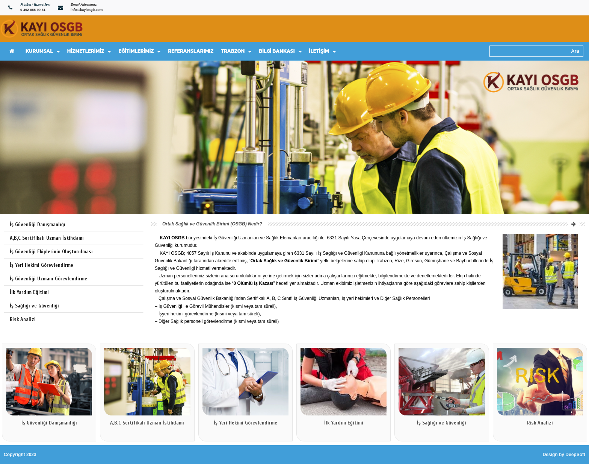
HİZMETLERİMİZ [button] (89, 51)
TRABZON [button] (236, 51)
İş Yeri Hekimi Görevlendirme (41, 265)
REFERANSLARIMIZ (190, 51)
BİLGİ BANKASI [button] (280, 51)
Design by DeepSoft (564, 454)
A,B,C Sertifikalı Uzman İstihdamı (47, 238)
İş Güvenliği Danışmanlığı (37, 224)
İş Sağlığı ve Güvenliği (34, 306)
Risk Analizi (23, 319)
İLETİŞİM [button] (322, 51)
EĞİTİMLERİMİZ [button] (139, 51)
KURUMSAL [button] (43, 51)
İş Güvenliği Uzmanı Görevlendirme (48, 278)
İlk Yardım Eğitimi (29, 292)
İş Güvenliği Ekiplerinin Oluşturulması (51, 251)
